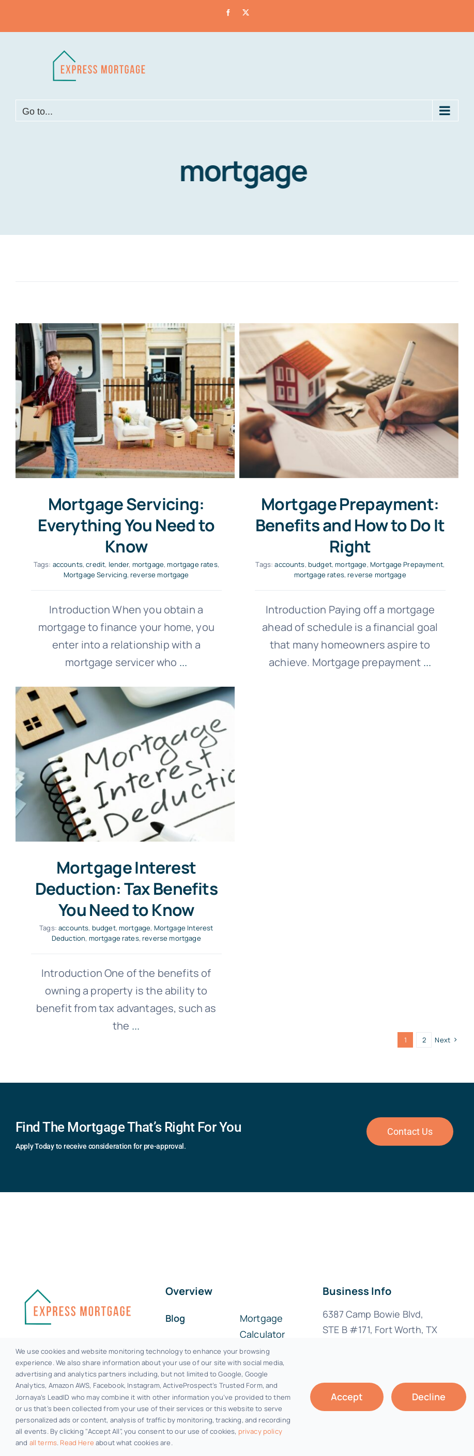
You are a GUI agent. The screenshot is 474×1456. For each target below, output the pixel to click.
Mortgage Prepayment (399, 564)
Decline (429, 1396)
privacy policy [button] (260, 1431)
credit (95, 564)
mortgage (148, 564)
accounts (68, 564)
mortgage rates (192, 564)
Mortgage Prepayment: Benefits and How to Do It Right (343, 525)
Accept (347, 1396)
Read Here (77, 1442)
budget (313, 564)
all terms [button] (43, 1442)
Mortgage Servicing (95, 574)
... (419, 662)
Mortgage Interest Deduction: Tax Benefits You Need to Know (156, 852)
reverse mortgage (159, 574)
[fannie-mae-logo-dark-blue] (77, 1202)
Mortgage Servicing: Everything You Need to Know (126, 525)
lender (119, 564)
